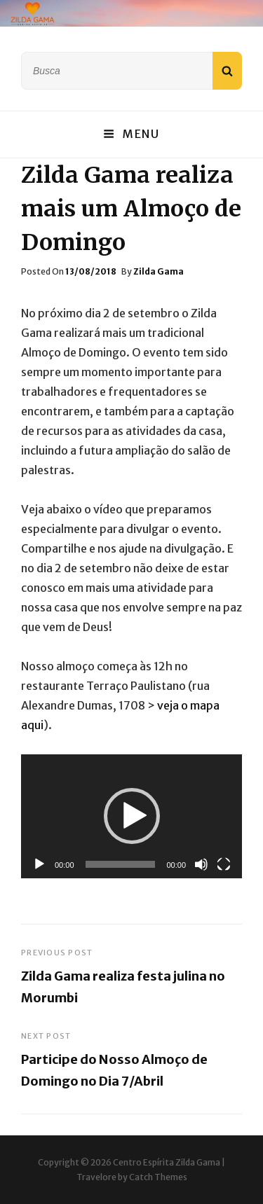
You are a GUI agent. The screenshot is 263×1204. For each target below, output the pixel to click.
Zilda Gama (158, 271)
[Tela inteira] (224, 864)
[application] (131, 816)
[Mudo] (201, 864)
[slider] (121, 864)
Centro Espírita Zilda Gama (166, 1162)
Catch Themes (158, 1177)
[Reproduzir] (39, 864)
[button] (132, 816)
